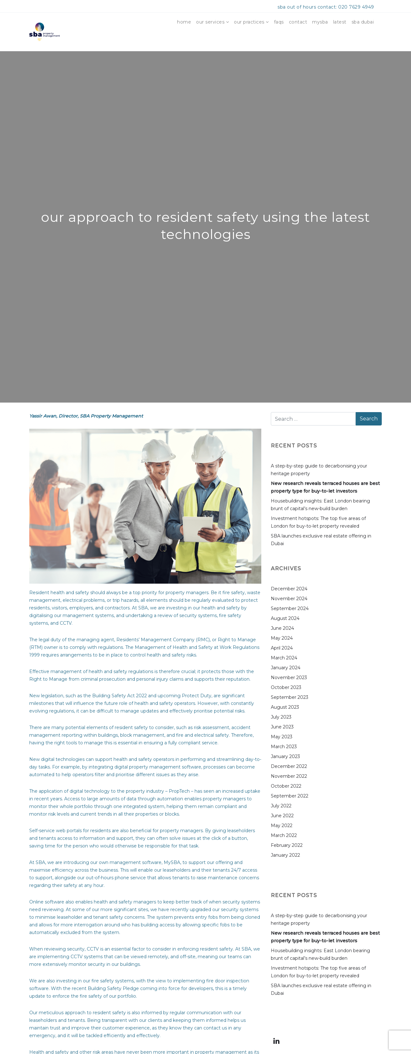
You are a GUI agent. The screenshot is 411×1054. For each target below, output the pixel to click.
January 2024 (285, 668)
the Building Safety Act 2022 (115, 696)
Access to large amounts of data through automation (123, 799)
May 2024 (282, 638)
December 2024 (289, 589)
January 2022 (285, 855)
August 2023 (285, 707)
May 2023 (281, 737)
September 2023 (289, 697)
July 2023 (281, 717)
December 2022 (289, 766)
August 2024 (285, 618)
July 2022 (281, 806)
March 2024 (284, 658)
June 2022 (282, 816)
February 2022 (287, 845)
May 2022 (281, 825)
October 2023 (286, 687)
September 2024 (290, 608)
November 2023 (289, 677)
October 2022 (286, 786)
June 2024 (282, 628)
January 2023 (285, 756)
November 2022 (289, 776)
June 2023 (282, 727)
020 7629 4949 (356, 7)
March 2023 (284, 746)
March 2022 (284, 835)
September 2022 (289, 796)
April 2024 (282, 648)
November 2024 (289, 598)
